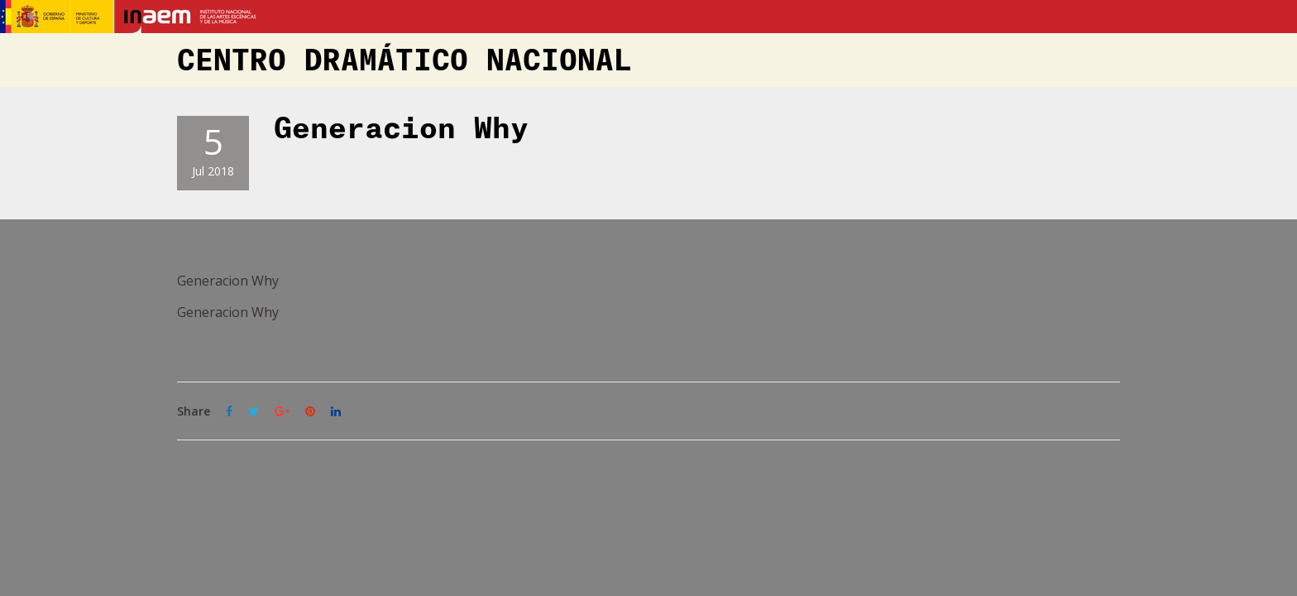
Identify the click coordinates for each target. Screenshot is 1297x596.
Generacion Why (401, 129)
